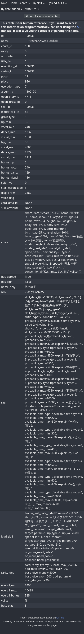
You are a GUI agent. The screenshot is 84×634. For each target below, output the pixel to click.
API (79, 27)
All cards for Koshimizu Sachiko (42, 16)
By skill (37, 3)
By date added (10, 9)
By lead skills (55, 3)
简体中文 (30, 9)
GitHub (60, 617)
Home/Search (18, 3)
